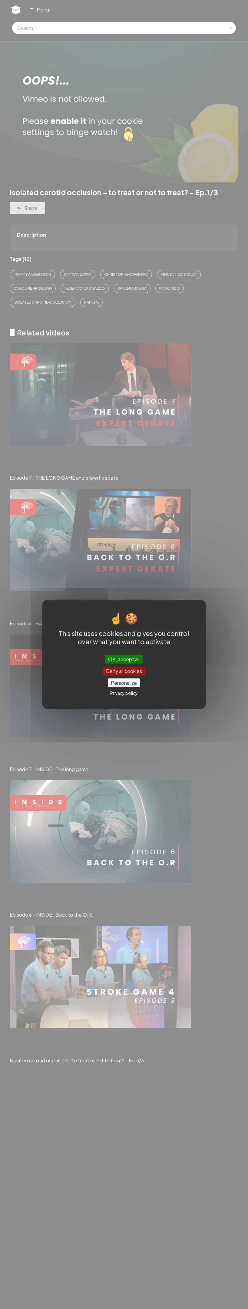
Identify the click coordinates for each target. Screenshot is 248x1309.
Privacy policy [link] (124, 693)
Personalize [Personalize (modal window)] (124, 683)
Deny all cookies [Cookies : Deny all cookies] (124, 671)
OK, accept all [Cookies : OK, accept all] (124, 659)
